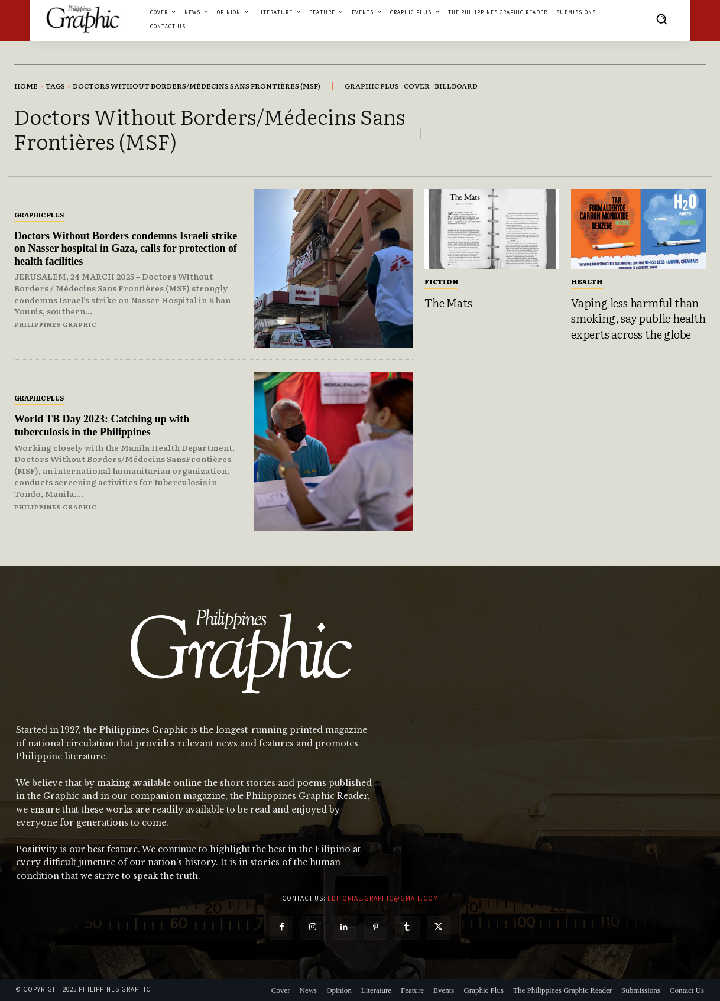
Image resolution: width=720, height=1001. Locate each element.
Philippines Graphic (55, 324)
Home (26, 85)
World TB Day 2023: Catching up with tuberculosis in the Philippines (102, 425)
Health (587, 281)
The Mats (448, 302)
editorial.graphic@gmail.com (383, 898)
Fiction (441, 281)
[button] (661, 19)
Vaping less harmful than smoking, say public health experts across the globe (638, 318)
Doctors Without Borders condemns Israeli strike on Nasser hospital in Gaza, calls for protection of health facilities (126, 248)
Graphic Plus (39, 214)
